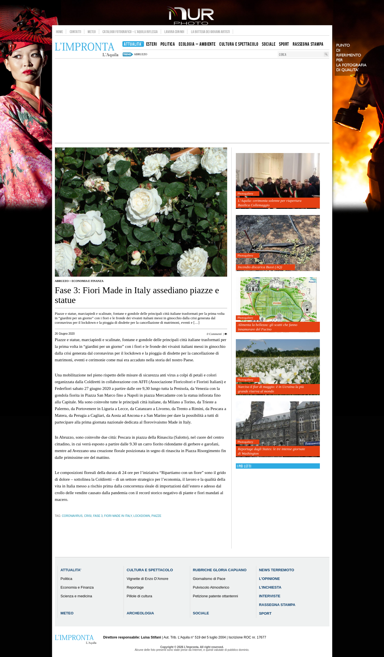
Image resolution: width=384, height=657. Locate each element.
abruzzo (140, 54)
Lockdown (141, 515)
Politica (66, 579)
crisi (88, 515)
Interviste (269, 596)
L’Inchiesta (270, 587)
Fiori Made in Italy (118, 515)
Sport (265, 613)
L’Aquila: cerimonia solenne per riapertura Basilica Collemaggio (269, 202)
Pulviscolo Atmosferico (211, 587)
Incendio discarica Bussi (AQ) (260, 267)
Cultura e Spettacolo (150, 570)
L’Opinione (269, 579)
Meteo (92, 31)
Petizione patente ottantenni (215, 596)
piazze (156, 515)
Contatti (75, 31)
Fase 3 (98, 515)
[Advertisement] (192, 100)
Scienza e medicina (76, 596)
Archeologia (140, 613)
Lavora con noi (174, 31)
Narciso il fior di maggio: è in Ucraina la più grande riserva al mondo (271, 389)
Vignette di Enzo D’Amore (147, 579)
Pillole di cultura (139, 596)
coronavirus (72, 515)
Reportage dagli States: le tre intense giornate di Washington (271, 451)
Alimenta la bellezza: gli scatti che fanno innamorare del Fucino (267, 327)
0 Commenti (214, 334)
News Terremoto (276, 570)
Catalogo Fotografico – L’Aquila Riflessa (130, 31)
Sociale (201, 613)
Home (59, 31)
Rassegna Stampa (277, 605)
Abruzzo (62, 281)
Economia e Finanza (88, 281)
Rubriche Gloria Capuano (219, 570)
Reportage (135, 587)
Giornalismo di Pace (209, 579)
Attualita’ (70, 570)
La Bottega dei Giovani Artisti (210, 31)
